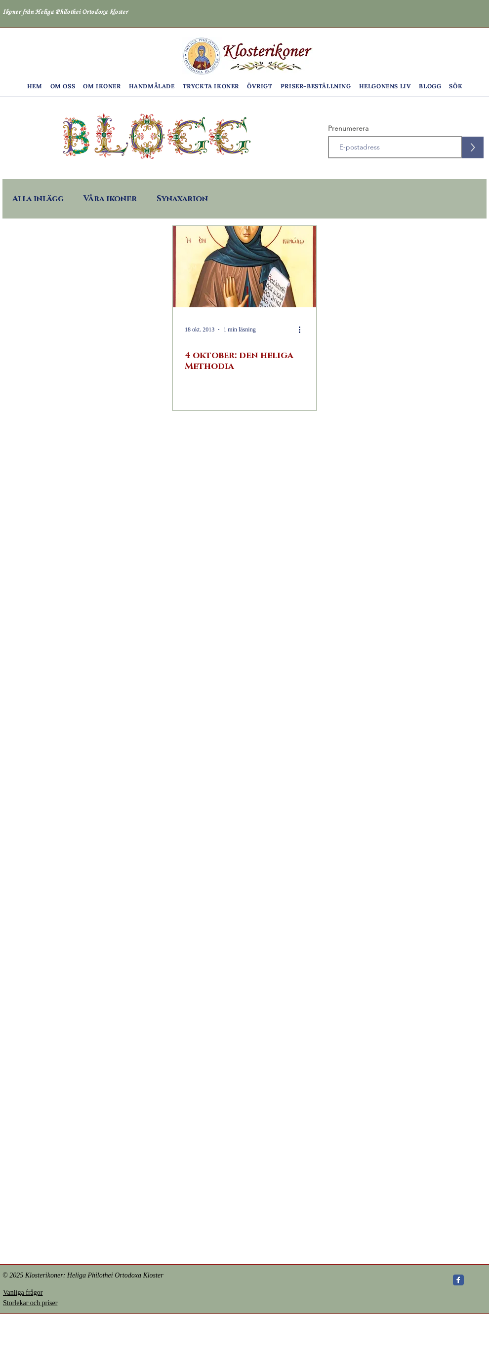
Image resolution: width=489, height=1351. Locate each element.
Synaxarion (182, 199)
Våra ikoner (110, 199)
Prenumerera (348, 128)
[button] (63, 86)
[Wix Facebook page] (458, 1280)
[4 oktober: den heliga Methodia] (244, 266)
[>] (473, 147)
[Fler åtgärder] (303, 329)
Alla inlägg (38, 199)
